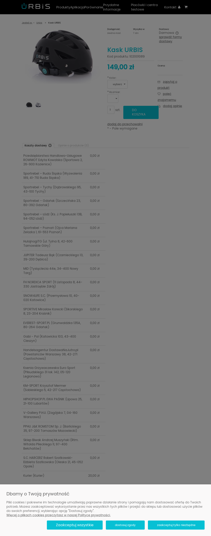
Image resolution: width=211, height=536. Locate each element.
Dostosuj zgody (125, 525)
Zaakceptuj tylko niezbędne (176, 525)
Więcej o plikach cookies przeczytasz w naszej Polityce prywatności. (58, 515)
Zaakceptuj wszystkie (75, 524)
